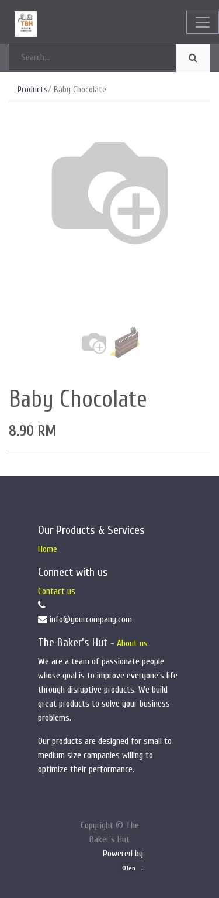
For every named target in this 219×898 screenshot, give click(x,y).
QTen (128, 868)
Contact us (56, 591)
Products (33, 90)
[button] (24, 231)
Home (47, 549)
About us (132, 643)
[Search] (193, 58)
